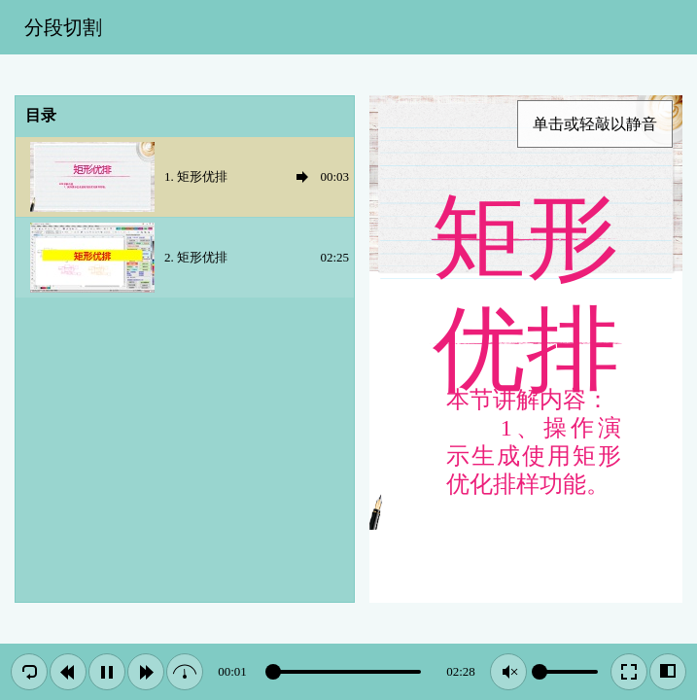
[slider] (346, 671)
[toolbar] (348, 27)
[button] (29, 671)
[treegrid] (185, 217)
